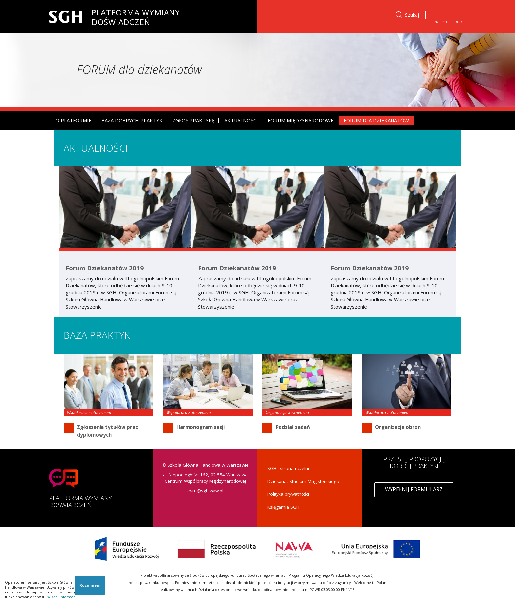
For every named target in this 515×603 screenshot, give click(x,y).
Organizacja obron (398, 427)
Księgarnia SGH (283, 507)
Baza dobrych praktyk (132, 120)
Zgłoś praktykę (193, 120)
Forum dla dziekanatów (376, 120)
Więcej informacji (62, 597)
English (440, 22)
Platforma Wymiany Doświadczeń (136, 16)
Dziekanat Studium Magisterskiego (303, 481)
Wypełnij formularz (414, 489)
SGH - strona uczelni (288, 468)
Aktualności (241, 120)
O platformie (74, 120)
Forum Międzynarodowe (301, 120)
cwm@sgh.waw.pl (205, 491)
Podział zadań (293, 427)
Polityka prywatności (288, 494)
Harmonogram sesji (200, 427)
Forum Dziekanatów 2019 (105, 268)
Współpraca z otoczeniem (89, 412)
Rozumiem (90, 585)
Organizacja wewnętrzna (287, 412)
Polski (458, 22)
